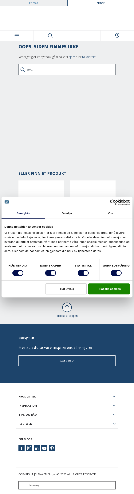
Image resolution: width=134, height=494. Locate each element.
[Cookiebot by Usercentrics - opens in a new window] (113, 202)
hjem (72, 57)
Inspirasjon (27, 405)
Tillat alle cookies (109, 288)
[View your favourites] (84, 35)
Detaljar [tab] (67, 213)
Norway (29, 485)
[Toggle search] (50, 35)
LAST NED (67, 360)
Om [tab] (110, 213)
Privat (33, 3)
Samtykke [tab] (23, 213)
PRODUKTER (27, 396)
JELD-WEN (25, 424)
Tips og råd (27, 414)
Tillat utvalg (66, 288)
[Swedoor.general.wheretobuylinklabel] (117, 35)
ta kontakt (89, 57)
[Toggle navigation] (17, 35)
